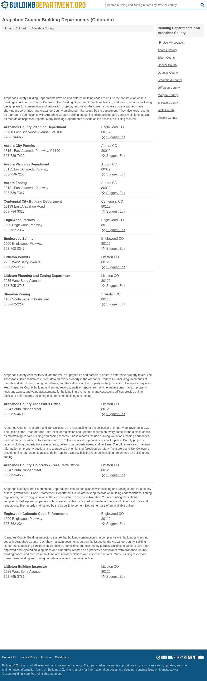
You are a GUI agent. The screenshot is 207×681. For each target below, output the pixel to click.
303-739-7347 (14, 193)
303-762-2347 (14, 248)
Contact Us (9, 657)
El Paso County (168, 102)
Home (7, 28)
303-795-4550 (14, 475)
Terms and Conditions (54, 657)
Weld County (166, 110)
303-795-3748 (14, 286)
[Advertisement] (78, 65)
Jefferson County (169, 87)
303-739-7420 (14, 156)
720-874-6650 (14, 137)
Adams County (167, 50)
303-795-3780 (14, 267)
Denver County (167, 65)
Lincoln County (167, 117)
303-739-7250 (14, 174)
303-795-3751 (14, 576)
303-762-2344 (14, 524)
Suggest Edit (113, 137)
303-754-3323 (14, 211)
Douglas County (168, 72)
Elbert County (166, 57)
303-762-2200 (14, 304)
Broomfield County (170, 80)
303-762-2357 (14, 230)
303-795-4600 (14, 414)
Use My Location (171, 42)
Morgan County (168, 95)
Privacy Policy (28, 657)
